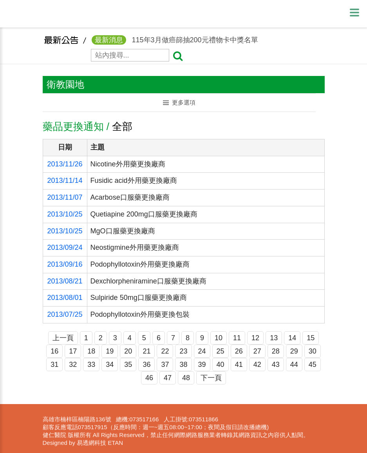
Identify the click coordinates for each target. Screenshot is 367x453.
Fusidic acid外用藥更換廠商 (133, 180)
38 (183, 364)
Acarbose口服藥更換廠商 (130, 197)
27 (257, 351)
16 (54, 351)
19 (110, 351)
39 (202, 364)
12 (255, 338)
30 (312, 351)
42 (257, 364)
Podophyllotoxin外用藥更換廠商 (140, 264)
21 (146, 351)
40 (220, 364)
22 (165, 351)
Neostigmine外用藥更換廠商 (134, 247)
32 (73, 364)
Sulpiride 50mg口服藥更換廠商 (138, 297)
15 (311, 338)
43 (276, 364)
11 (237, 338)
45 (312, 364)
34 (110, 364)
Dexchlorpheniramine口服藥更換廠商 (148, 281)
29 (294, 351)
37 (165, 364)
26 (239, 351)
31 (54, 364)
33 (91, 364)
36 (146, 364)
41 (239, 364)
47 (168, 378)
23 (183, 351)
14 (292, 338)
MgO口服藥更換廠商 (122, 231)
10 (218, 338)
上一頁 (63, 338)
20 (128, 351)
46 (149, 378)
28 (276, 351)
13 (274, 338)
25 (220, 351)
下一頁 (211, 378)
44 (294, 364)
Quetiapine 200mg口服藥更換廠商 (143, 214)
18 (91, 351)
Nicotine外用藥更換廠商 (127, 164)
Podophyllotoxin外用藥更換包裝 (140, 314)
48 (186, 378)
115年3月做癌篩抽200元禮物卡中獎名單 (175, 42)
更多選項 (179, 102)
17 (73, 351)
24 (202, 351)
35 (128, 364)
